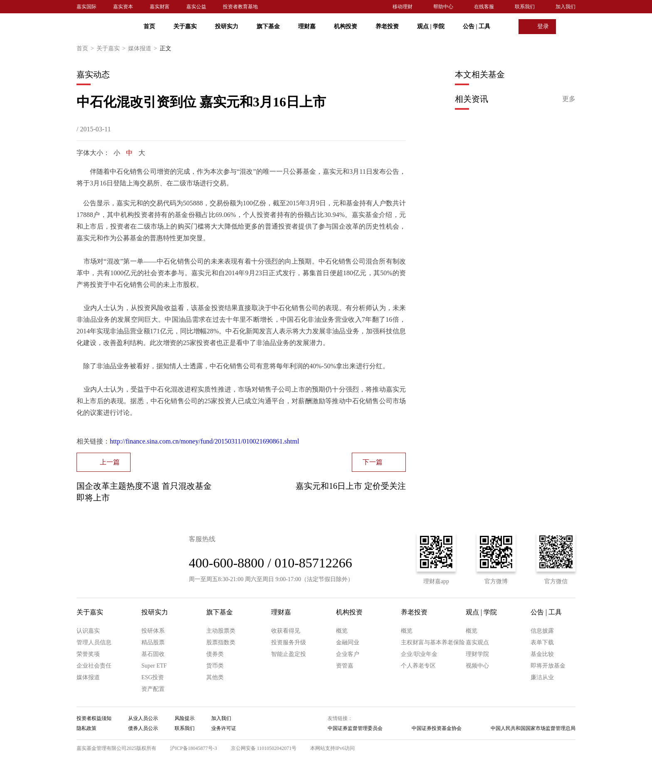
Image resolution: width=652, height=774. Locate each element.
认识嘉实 (88, 631)
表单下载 (542, 642)
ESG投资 (152, 677)
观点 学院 (431, 26)
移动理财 (402, 7)
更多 (568, 98)
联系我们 (525, 7)
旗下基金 (268, 26)
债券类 (215, 654)
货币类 (215, 666)
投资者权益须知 (94, 718)
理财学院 (477, 654)
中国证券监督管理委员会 (355, 728)
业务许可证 (223, 728)
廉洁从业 (542, 677)
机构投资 (345, 26)
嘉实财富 (160, 7)
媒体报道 (144, 48)
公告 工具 (476, 26)
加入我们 (565, 7)
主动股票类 (220, 631)
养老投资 (387, 26)
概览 (342, 631)
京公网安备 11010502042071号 (264, 748)
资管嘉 (344, 666)
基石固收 (153, 654)
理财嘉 (307, 26)
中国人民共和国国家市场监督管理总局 (533, 728)
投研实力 (226, 26)
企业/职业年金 (419, 654)
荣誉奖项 (88, 654)
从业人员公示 (143, 718)
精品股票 (153, 642)
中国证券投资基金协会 (437, 728)
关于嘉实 (185, 26)
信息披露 (542, 631)
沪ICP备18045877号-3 (193, 748)
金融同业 (347, 642)
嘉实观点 (477, 642)
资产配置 (153, 689)
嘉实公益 (196, 7)
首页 (149, 26)
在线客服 (484, 7)
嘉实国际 (86, 7)
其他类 (215, 677)
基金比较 (542, 654)
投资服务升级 (288, 642)
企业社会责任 (94, 666)
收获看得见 (285, 631)
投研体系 (153, 631)
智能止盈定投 (288, 654)
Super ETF (154, 666)
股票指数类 (220, 642)
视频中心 (477, 666)
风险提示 (185, 718)
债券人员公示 (143, 728)
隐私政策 (86, 728)
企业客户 (347, 654)
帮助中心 (443, 7)
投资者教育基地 (240, 7)
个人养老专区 (418, 666)
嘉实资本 (123, 7)
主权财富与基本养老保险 (433, 642)
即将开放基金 (548, 666)
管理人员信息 (94, 642)
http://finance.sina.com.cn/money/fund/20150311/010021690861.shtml (204, 441)
